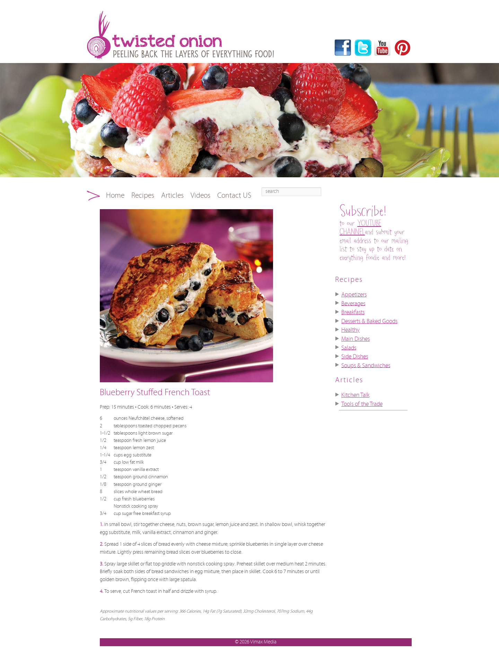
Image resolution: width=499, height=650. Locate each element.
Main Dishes (355, 339)
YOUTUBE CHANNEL (360, 228)
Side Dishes (354, 356)
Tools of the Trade (362, 404)
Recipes (142, 195)
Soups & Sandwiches (365, 365)
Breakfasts (353, 312)
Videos (200, 195)
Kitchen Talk (355, 395)
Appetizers (354, 294)
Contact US (234, 195)
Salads (348, 347)
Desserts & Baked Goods (369, 321)
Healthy (350, 330)
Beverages (353, 303)
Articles (172, 195)
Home (115, 195)
